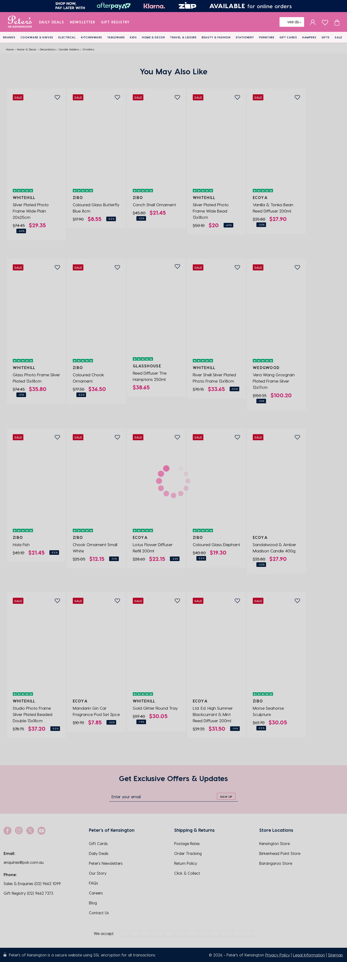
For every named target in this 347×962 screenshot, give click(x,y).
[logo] (19, 22)
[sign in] (313, 22)
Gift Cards (288, 37)
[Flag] (292, 22)
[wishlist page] (325, 22)
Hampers (309, 37)
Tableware (116, 37)
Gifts (325, 37)
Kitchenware (91, 37)
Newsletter (82, 22)
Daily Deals (51, 22)
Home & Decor (153, 37)
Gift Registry (115, 22)
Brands (9, 37)
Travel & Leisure (183, 37)
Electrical (67, 37)
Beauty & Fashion (216, 37)
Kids (133, 37)
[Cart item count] (337, 22)
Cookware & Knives (36, 37)
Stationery (245, 37)
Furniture (266, 37)
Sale (338, 37)
